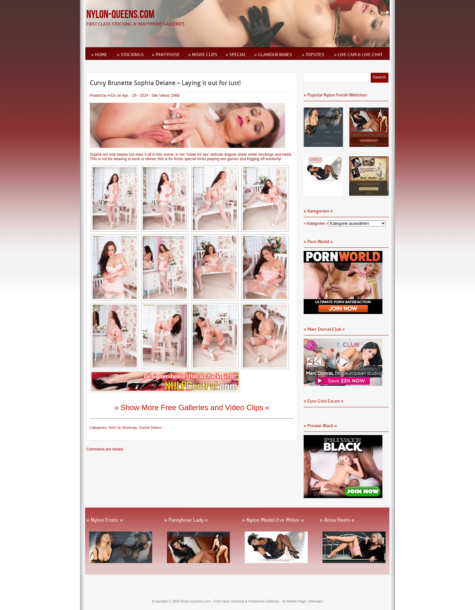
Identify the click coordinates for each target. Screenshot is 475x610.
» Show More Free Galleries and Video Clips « (191, 407)
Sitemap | (316, 601)
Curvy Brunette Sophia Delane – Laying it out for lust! (165, 83)
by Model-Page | (296, 601)
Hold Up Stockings (122, 427)
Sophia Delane (150, 427)
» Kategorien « (316, 223)
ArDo (111, 95)
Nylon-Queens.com (120, 14)
